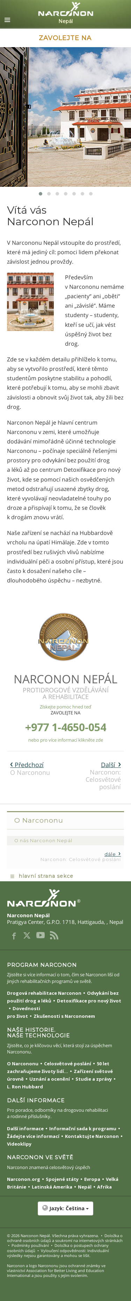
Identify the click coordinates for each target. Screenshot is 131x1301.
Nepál (85, 1187)
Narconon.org (23, 1179)
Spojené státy (62, 1179)
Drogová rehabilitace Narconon (44, 993)
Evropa (92, 1179)
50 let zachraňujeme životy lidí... (58, 1067)
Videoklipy (19, 1144)
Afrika (104, 1187)
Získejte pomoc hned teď (65, 707)
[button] (65, 1211)
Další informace (25, 1128)
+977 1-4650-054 (65, 727)
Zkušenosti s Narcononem (64, 1016)
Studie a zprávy (93, 1079)
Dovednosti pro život (23, 1012)
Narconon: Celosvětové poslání (103, 775)
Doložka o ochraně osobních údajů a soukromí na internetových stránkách (65, 1238)
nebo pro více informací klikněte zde (65, 740)
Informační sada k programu (82, 1128)
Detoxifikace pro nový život (89, 1001)
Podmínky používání (30, 1245)
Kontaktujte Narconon (92, 1136)
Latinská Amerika (52, 1187)
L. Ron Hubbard (25, 1086)
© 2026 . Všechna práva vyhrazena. (53, 1235)
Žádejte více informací (33, 1136)
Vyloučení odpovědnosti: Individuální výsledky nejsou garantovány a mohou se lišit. (58, 1253)
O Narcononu (30, 768)
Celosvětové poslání (67, 1063)
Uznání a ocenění (49, 1079)
